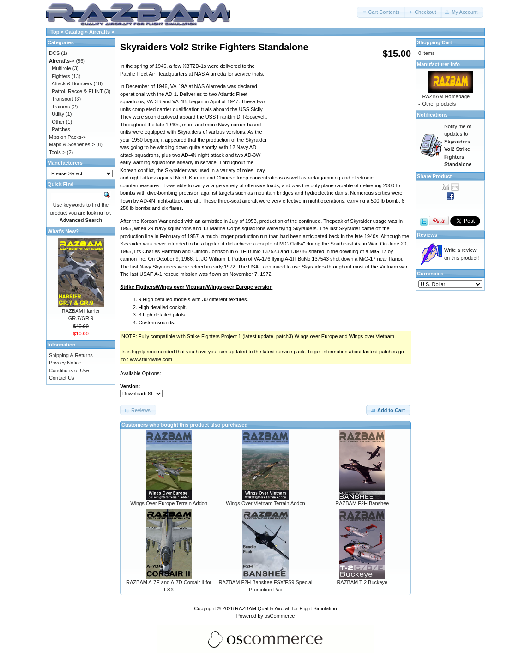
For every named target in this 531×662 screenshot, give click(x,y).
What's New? (63, 231)
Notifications (432, 115)
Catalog (74, 32)
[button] (381, 12)
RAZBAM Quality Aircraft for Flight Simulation (286, 608)
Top (54, 32)
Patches (61, 129)
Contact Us (61, 378)
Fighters (61, 76)
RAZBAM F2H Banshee (362, 503)
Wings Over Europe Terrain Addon (168, 503)
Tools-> (57, 152)
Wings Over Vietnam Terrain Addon (265, 503)
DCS (54, 53)
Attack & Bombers (72, 83)
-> (61, 61)
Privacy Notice (65, 362)
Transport (62, 98)
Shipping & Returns (71, 355)
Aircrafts (99, 32)
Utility (58, 114)
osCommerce (280, 616)
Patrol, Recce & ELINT (77, 91)
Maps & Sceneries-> (72, 144)
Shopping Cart (434, 42)
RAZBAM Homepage (446, 96)
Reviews (427, 235)
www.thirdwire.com (151, 359)
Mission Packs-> (67, 137)
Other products (439, 104)
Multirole (61, 68)
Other (58, 122)
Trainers (61, 106)
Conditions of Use (69, 370)
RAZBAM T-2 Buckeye (362, 582)
